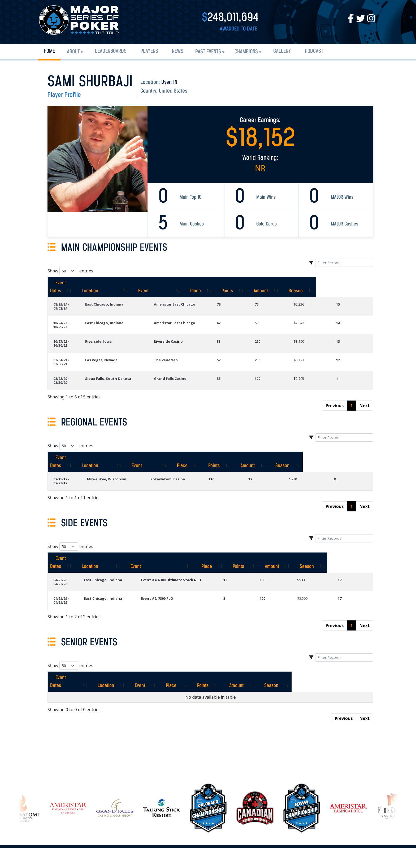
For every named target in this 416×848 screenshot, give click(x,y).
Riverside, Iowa (119, 325)
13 (343, 325)
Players (149, 51)
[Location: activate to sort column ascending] (134, 283)
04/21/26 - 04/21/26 (68, 546)
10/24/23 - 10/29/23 (68, 310)
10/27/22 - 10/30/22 (68, 325)
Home (49, 51)
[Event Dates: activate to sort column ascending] (74, 283)
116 (233, 443)
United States (173, 91)
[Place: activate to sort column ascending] (248, 283)
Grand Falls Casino (190, 354)
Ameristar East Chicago (194, 296)
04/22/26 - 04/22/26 (68, 532)
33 (239, 325)
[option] (208, 744)
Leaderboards (111, 51)
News (177, 51)
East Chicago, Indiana (125, 296)
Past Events (208, 52)
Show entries (70, 271)
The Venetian (186, 340)
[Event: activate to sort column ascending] (200, 283)
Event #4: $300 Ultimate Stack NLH (190, 532)
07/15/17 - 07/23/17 (68, 443)
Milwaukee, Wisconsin (128, 443)
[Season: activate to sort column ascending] (354, 283)
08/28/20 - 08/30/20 (68, 354)
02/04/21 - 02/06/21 (68, 340)
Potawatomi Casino (190, 443)
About (73, 52)
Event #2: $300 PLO (176, 546)
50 (272, 310)
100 (273, 354)
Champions (246, 52)
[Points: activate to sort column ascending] (282, 283)
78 (239, 296)
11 (343, 354)
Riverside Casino (188, 325)
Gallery (282, 51)
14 (343, 310)
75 (272, 296)
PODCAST (314, 51)
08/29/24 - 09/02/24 (68, 296)
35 (239, 354)
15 (343, 296)
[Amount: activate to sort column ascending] (317, 283)
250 (273, 325)
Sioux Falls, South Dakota (129, 354)
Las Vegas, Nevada (122, 340)
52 (239, 340)
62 (239, 310)
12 (343, 340)
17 (267, 443)
